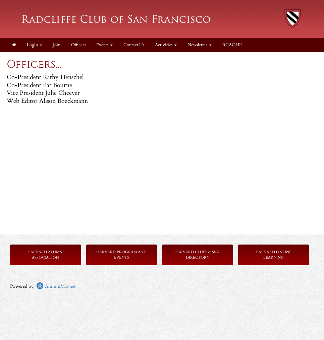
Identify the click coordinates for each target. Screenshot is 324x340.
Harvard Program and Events (121, 255)
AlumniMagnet (55, 286)
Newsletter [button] (199, 45)
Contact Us (133, 45)
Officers (78, 45)
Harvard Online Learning (273, 255)
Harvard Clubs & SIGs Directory (197, 255)
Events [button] (104, 45)
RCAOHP (232, 45)
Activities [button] (166, 45)
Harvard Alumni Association (46, 255)
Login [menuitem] (34, 45)
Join (56, 45)
